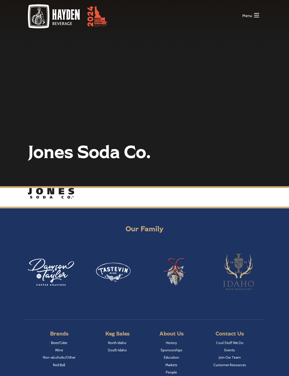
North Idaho (117, 343)
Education (171, 357)
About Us (171, 333)
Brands (59, 333)
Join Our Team (230, 357)
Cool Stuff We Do (230, 343)
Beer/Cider (59, 343)
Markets (171, 365)
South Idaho (117, 350)
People (171, 372)
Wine (59, 350)
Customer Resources (229, 365)
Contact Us (230, 333)
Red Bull (59, 365)
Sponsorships (171, 350)
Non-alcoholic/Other (59, 357)
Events (229, 350)
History (171, 343)
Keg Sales (117, 333)
